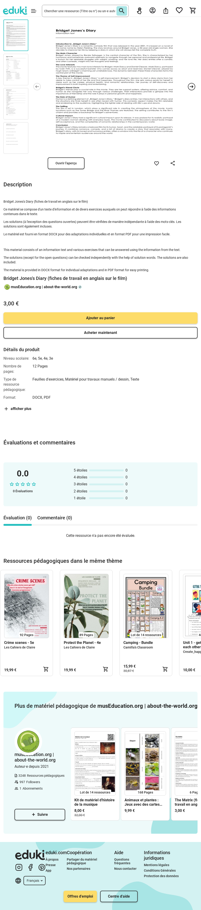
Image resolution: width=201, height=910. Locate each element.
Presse (51, 865)
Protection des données (161, 876)
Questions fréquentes (122, 861)
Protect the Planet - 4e (82, 642)
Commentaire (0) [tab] (54, 517)
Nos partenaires (78, 868)
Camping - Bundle (138, 642)
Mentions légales (157, 865)
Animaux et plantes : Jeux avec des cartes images (142, 802)
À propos (52, 859)
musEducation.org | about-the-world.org (44, 287)
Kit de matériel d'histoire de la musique (94, 802)
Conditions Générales (160, 870)
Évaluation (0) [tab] (17, 517)
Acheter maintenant (100, 332)
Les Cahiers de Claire (19, 647)
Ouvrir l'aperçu (66, 163)
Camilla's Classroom (138, 647)
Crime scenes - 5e (19, 642)
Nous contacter (125, 868)
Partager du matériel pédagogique (82, 861)
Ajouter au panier (100, 318)
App (48, 870)
